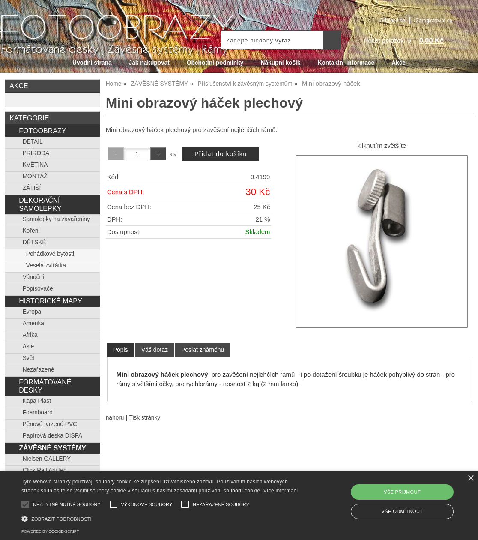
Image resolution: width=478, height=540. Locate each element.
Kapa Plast (37, 401)
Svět (28, 358)
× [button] (470, 478)
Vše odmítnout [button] (402, 511)
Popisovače (38, 288)
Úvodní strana (91, 63)
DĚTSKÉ (34, 242)
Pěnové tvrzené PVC (50, 424)
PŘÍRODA (36, 153)
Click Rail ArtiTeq (45, 470)
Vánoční (33, 277)
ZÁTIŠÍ (32, 188)
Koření (31, 231)
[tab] (120, 350)
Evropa (32, 312)
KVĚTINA (35, 165)
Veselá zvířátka (46, 265)
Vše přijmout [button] (402, 492)
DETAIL (33, 141)
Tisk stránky (145, 417)
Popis (120, 349)
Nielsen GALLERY (47, 459)
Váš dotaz (154, 349)
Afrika (30, 335)
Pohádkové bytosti (50, 254)
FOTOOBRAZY (42, 131)
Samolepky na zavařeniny (56, 219)
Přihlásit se (392, 21)
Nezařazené (38, 369)
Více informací (280, 491)
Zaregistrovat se (434, 21)
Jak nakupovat (149, 63)
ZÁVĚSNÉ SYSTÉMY (52, 448)
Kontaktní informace (346, 63)
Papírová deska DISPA (52, 435)
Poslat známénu (202, 349)
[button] (162, 518)
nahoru (115, 417)
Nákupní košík (280, 63)
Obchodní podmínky (215, 63)
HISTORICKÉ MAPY (50, 301)
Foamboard (38, 412)
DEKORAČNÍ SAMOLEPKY (40, 204)
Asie (28, 346)
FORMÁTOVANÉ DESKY (45, 386)
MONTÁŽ (35, 176)
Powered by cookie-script (50, 531)
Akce (398, 63)
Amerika (33, 323)
